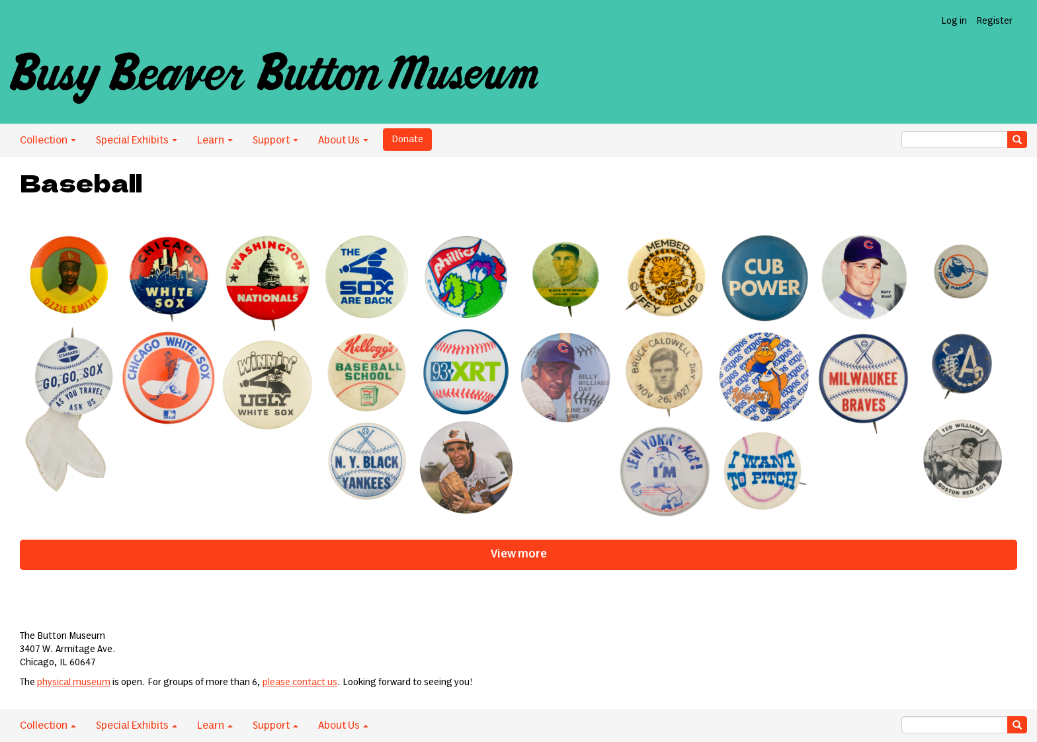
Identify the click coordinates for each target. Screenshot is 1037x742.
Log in (954, 21)
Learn (215, 140)
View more (519, 554)
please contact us (300, 682)
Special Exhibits (136, 140)
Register (994, 21)
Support (275, 140)
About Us (343, 140)
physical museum (73, 682)
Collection (48, 140)
